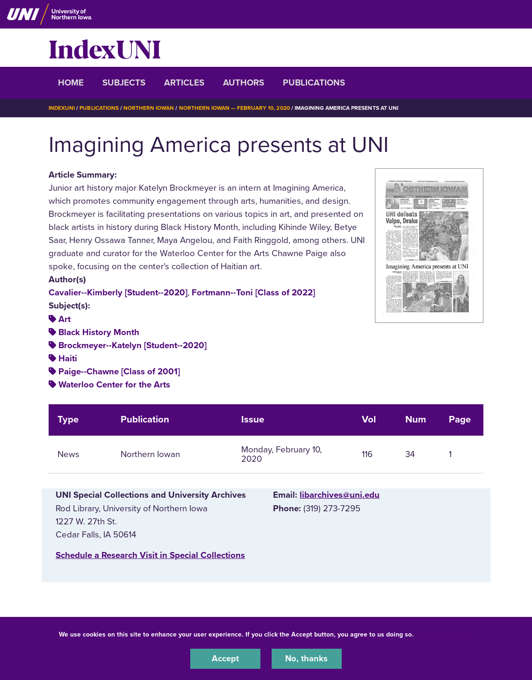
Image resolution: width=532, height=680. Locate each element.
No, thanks (306, 658)
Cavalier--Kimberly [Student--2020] (118, 292)
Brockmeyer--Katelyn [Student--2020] (132, 345)
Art (64, 319)
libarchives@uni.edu (340, 495)
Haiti (67, 358)
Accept (225, 658)
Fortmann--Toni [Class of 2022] (253, 292)
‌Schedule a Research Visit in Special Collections (150, 555)
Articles (184, 83)
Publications (314, 83)
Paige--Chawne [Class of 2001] (119, 371)
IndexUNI (105, 47)
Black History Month (98, 332)
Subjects (123, 83)
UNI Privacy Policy (445, 634)
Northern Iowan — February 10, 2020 (235, 108)
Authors (243, 83)
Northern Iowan (149, 108)
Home (71, 83)
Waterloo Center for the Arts (114, 384)
